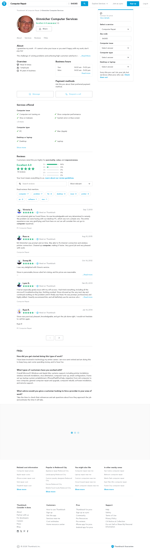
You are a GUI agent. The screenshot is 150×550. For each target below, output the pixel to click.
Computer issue (106, 43)
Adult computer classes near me (87, 486)
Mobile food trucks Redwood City (58, 488)
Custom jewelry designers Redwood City (59, 479)
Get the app (51, 515)
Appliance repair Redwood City (57, 471)
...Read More (85, 56)
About (19, 38)
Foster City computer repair (114, 486)
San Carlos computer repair (114, 471)
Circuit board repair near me (85, 482)
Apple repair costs (23, 474)
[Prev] (50, 337)
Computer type (106, 53)
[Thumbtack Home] (4, 3)
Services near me (53, 518)
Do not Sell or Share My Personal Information (119, 525)
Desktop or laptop (107, 62)
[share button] (44, 28)
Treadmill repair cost (24, 486)
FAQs (46, 38)
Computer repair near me (84, 471)
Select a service (106, 24)
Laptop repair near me (83, 474)
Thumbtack (21, 10)
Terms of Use (111, 515)
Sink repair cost (22, 482)
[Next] (59, 337)
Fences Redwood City (54, 484)
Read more (86, 73)
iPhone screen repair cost (26, 478)
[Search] (84, 3)
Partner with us (23, 515)
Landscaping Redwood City (56, 474)
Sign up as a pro (82, 512)
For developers (23, 518)
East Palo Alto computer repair (115, 482)
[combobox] (38, 3)
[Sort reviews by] (80, 183)
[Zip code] (73, 3)
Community (80, 515)
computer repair (33, 10)
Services (28, 38)
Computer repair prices (25, 471)
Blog (18, 527)
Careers (20, 521)
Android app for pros (84, 527)
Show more (21, 148)
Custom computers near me (85, 478)
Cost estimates (52, 521)
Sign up (49, 512)
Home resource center (55, 524)
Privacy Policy (111, 518)
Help (107, 510)
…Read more (87, 275)
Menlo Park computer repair (114, 478)
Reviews (37, 38)
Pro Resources (82, 518)
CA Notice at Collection (115, 521)
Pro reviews (80, 521)
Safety (108, 512)
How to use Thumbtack (55, 510)
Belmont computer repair (113, 474)
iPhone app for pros (84, 524)
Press (19, 524)
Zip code (103, 34)
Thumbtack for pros (84, 510)
